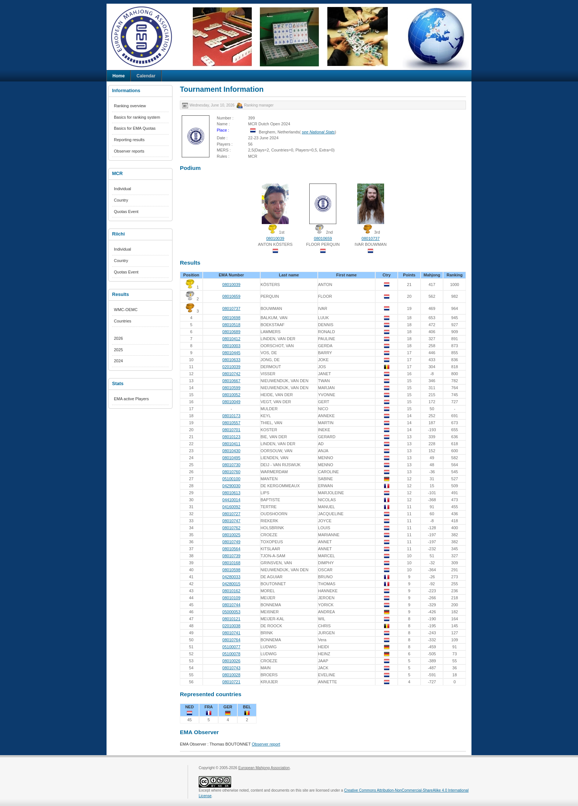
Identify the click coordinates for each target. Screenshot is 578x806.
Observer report (266, 744)
